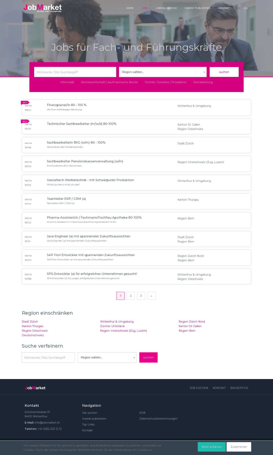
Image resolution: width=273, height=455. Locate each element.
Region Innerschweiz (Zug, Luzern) (123, 331)
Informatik (67, 82)
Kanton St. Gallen (190, 327)
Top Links (88, 425)
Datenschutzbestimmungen (158, 419)
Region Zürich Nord (192, 322)
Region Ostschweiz (35, 331)
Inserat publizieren (197, 7)
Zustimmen (239, 447)
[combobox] (163, 72)
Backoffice (239, 388)
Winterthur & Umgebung (117, 322)
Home (129, 7)
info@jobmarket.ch (47, 423)
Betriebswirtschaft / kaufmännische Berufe (109, 82)
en (246, 8)
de (239, 8)
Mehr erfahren (212, 447)
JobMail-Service (166, 7)
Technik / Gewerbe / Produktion (166, 82)
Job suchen (199, 388)
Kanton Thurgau (32, 327)
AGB (142, 413)
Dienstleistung (203, 82)
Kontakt (224, 7)
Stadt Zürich (30, 322)
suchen (224, 72)
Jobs (144, 7)
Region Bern (187, 331)
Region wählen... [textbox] (133, 72)
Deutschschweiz (33, 336)
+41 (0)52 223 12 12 (50, 429)
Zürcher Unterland (112, 327)
